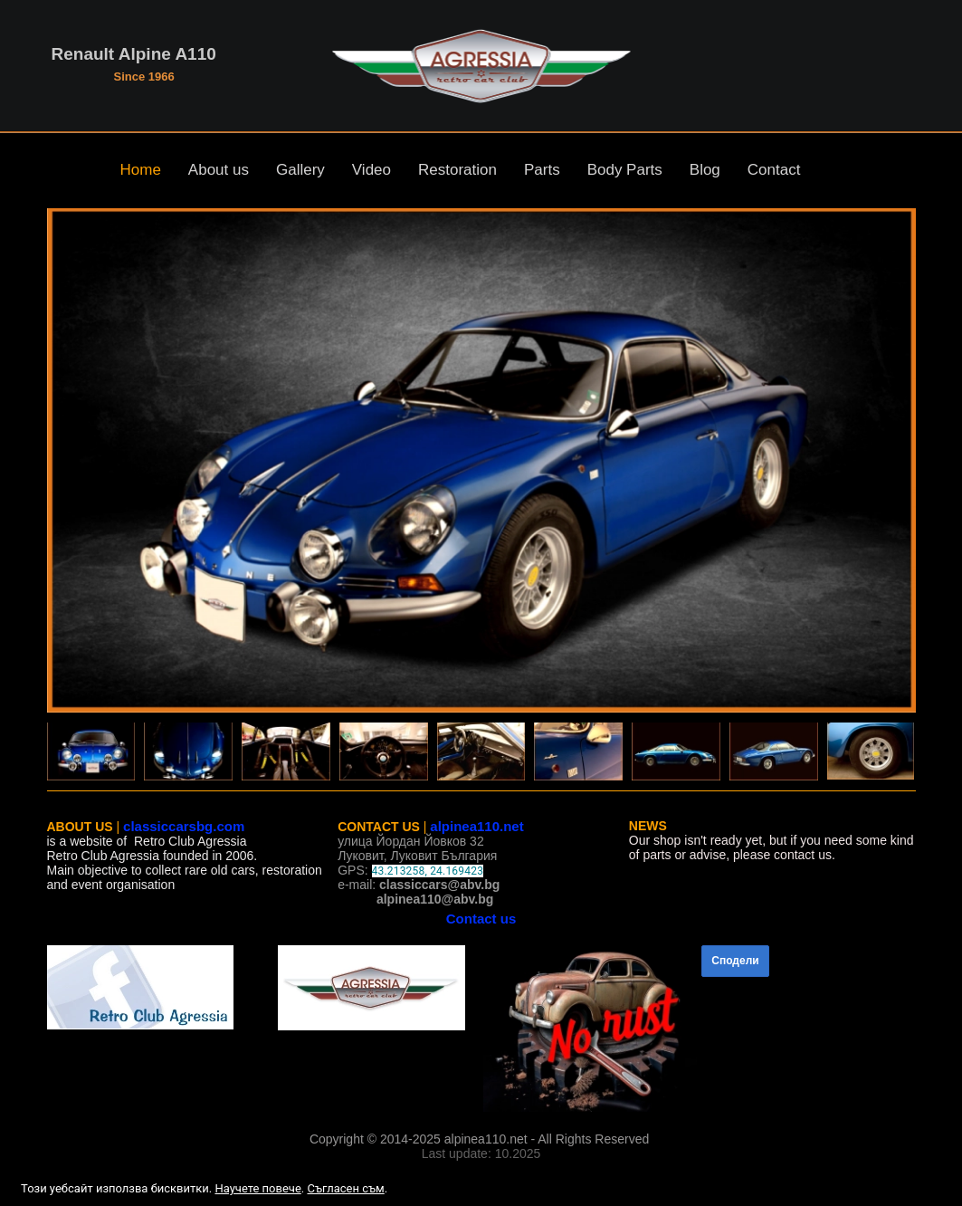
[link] (154, 987)
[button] (481, 460)
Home (140, 169)
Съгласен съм (345, 1188)
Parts (542, 169)
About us (218, 169)
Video (371, 169)
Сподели (734, 960)
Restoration (457, 169)
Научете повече (257, 1188)
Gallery (300, 169)
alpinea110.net (476, 826)
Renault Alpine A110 (134, 53)
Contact (774, 169)
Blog (705, 169)
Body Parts (624, 169)
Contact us (481, 918)
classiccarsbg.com (183, 826)
